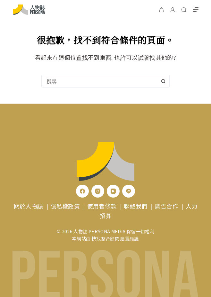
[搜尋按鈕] (163, 81)
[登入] (172, 9)
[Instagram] (97, 191)
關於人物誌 (28, 206)
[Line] (128, 191)
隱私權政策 (65, 206)
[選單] (195, 10)
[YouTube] (113, 191)
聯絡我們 (135, 206)
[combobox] (99, 81)
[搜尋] (183, 9)
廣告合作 (166, 206)
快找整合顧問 (105, 238)
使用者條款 (102, 206)
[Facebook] (82, 191)
